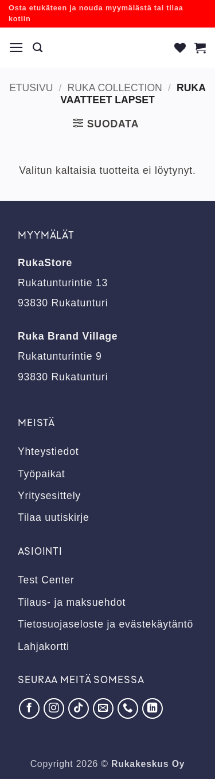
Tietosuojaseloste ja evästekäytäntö (105, 624)
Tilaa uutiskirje (53, 517)
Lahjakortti (43, 646)
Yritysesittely (49, 495)
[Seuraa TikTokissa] (78, 708)
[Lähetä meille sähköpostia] (103, 708)
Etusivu (31, 88)
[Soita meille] (128, 708)
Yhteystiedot (48, 451)
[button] (17, 48)
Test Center (46, 580)
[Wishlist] (180, 47)
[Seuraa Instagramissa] (54, 708)
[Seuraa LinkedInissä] (152, 708)
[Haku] (38, 47)
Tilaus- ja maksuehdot (72, 602)
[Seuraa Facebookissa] (29, 708)
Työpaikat (41, 474)
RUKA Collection (115, 88)
